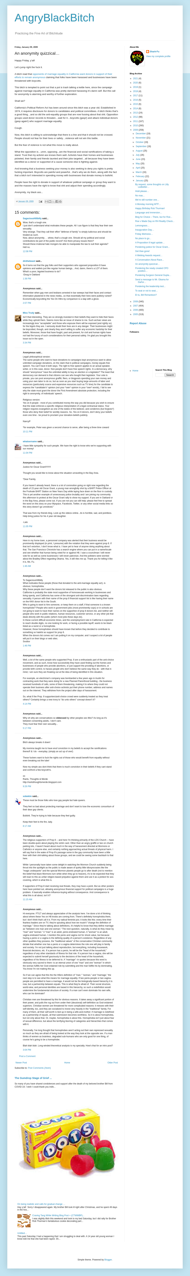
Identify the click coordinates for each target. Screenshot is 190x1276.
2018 (136, 91)
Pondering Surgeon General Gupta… (153, 275)
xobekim (27, 796)
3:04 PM (27, 1050)
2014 (136, 108)
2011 (136, 121)
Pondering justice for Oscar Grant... (152, 247)
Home (67, 1062)
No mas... (140, 195)
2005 (136, 314)
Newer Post (21, 1062)
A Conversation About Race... (149, 260)
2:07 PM (27, 303)
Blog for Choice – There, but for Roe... (153, 217)
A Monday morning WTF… (148, 204)
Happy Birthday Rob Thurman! (150, 208)
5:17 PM (27, 728)
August (139, 150)
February (140, 176)
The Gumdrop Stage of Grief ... (33, 1078)
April (138, 167)
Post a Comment (27, 1056)
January (140, 180)
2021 (136, 78)
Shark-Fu (154, 51)
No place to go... (143, 238)
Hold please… (142, 191)
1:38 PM (27, 278)
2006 (136, 310)
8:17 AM (27, 826)
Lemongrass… (142, 225)
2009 (136, 130)
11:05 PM (27, 526)
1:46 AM (27, 566)
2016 (136, 100)
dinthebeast (29, 261)
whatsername (30, 441)
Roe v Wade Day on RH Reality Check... (154, 221)
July (138, 155)
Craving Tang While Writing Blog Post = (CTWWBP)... (58, 1215)
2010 (136, 125)
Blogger (108, 1259)
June (138, 159)
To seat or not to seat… (146, 290)
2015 (136, 104)
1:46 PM (27, 645)
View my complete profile (158, 56)
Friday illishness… (144, 234)
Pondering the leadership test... (150, 286)
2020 (136, 82)
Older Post (112, 1062)
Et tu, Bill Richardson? (146, 295)
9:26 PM (27, 786)
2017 (136, 95)
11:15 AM (27, 899)
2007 (136, 305)
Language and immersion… (148, 212)
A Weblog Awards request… (148, 255)
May (138, 163)
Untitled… (22, 1233)
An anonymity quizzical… (147, 264)
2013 (136, 112)
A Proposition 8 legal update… (150, 242)
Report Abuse (138, 323)
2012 (136, 117)
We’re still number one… (147, 200)
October (140, 142)
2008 (136, 301)
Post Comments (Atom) (39, 1068)
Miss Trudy (28, 313)
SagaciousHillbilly (32, 218)
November (141, 137)
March (139, 172)
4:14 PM (27, 704)
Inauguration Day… (144, 230)
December (141, 133)
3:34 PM (27, 342)
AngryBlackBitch (54, 18)
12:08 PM (27, 251)
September (141, 146)
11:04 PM (27, 453)
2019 (136, 87)
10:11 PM (27, 431)
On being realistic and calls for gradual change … (41, 1204)
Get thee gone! (142, 251)
